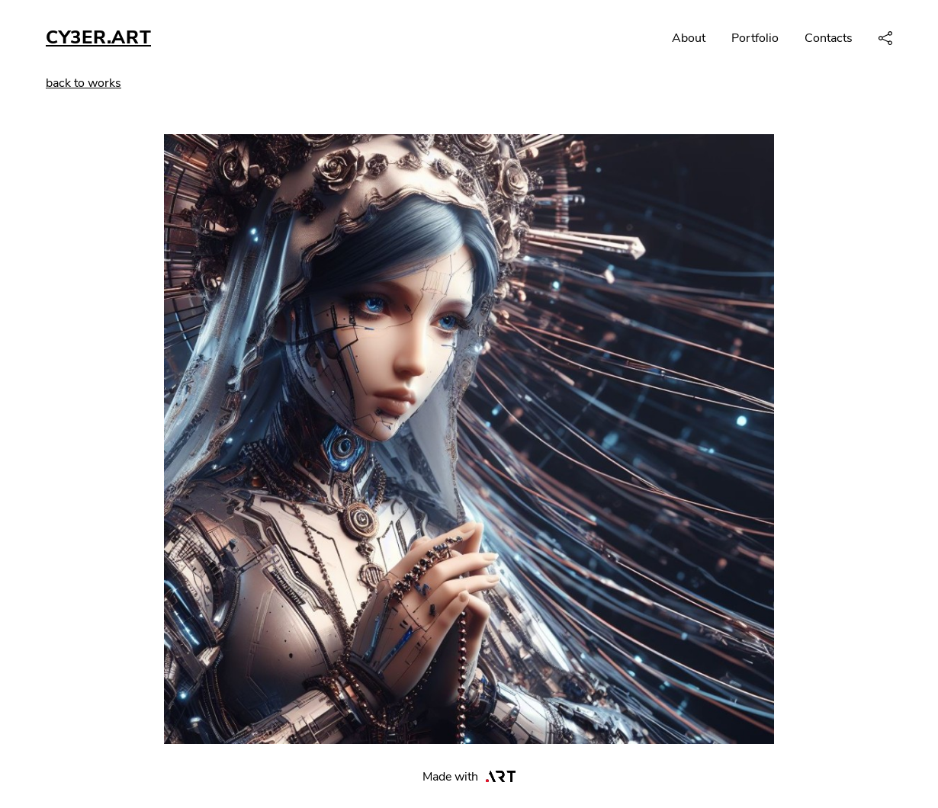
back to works (83, 83)
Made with (469, 776)
